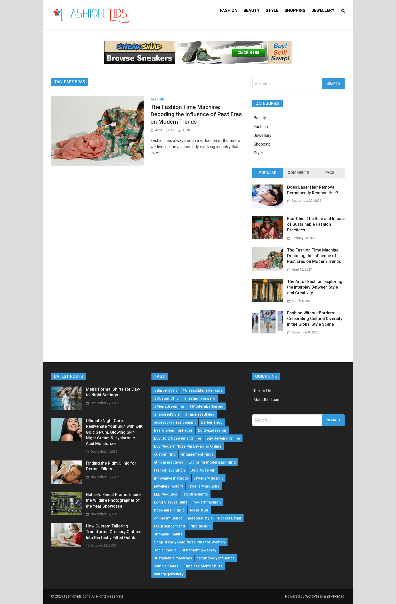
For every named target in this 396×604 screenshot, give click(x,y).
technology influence (216, 558)
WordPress (314, 596)
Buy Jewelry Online (223, 438)
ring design (200, 526)
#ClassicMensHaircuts (202, 390)
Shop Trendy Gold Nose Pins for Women (189, 542)
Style (272, 10)
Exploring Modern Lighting (212, 462)
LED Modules (165, 494)
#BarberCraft (165, 390)
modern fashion (206, 502)
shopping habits (168, 534)
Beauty (252, 10)
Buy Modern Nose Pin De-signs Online (187, 446)
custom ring (165, 454)
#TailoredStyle (167, 414)
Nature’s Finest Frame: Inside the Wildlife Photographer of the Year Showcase (113, 500)
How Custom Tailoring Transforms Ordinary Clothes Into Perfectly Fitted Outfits (113, 532)
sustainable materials (173, 558)
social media (165, 550)
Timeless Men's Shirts (203, 566)
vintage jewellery (168, 574)
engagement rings (197, 454)
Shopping (295, 10)
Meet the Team (266, 399)
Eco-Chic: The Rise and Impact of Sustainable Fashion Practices (316, 224)
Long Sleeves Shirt (170, 502)
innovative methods (171, 478)
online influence (168, 518)
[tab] (267, 173)
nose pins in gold (169, 510)
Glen (186, 130)
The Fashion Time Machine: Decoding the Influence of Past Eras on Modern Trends (196, 114)
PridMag (337, 596)
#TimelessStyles (199, 414)
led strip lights (195, 494)
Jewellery (323, 10)
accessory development (175, 422)
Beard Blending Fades (173, 430)
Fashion (228, 10)
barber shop (211, 422)
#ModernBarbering (206, 406)
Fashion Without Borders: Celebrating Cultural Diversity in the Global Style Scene (314, 319)
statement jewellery (199, 550)
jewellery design (208, 478)
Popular (268, 172)
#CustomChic (166, 398)
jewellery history (168, 486)
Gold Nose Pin (202, 470)
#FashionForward (199, 398)
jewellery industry (204, 486)
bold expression (212, 430)
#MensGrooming (169, 406)
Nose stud (199, 510)
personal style (200, 518)
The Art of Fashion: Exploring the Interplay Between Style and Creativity (314, 287)
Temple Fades (166, 566)
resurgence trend (169, 526)
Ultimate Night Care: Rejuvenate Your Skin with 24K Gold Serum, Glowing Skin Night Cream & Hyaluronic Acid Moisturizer (114, 432)
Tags (329, 172)
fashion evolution (169, 470)
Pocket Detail (229, 518)
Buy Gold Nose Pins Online (177, 438)
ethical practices (168, 462)
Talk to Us (262, 390)
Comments (298, 172)
